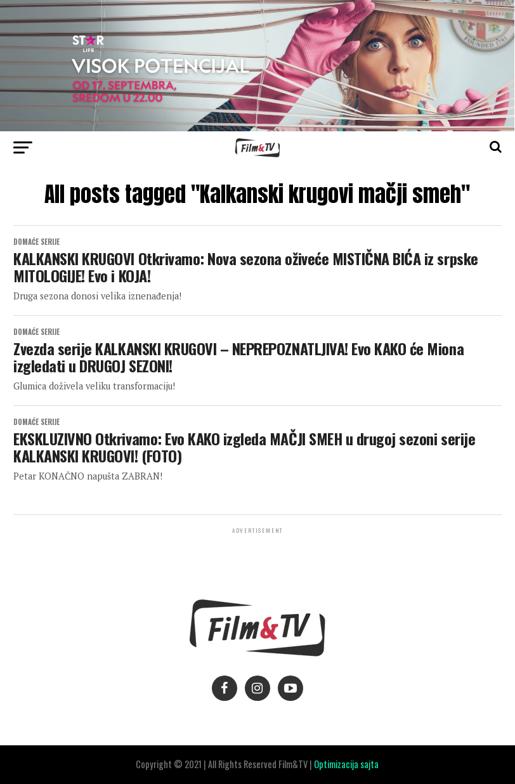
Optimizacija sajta (346, 764)
